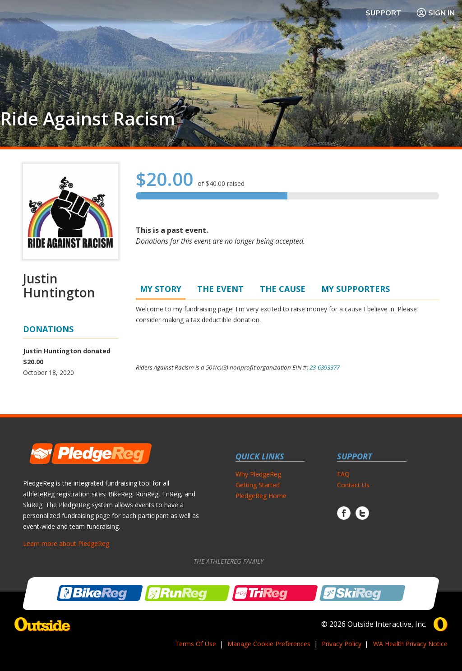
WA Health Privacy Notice (410, 643)
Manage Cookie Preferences (268, 643)
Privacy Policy (341, 643)
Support (383, 12)
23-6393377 (325, 367)
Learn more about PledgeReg (66, 543)
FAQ (343, 474)
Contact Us (353, 485)
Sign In (435, 12)
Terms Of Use (195, 643)
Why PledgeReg (258, 474)
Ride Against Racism (87, 119)
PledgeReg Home (261, 495)
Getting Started (258, 485)
